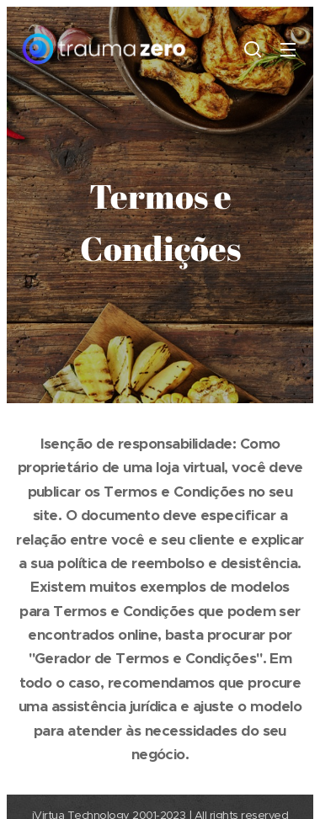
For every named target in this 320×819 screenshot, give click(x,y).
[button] (252, 49)
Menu (288, 50)
